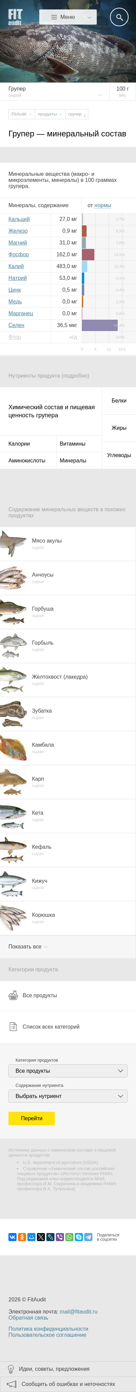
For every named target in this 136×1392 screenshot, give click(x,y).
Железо (18, 231)
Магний (17, 243)
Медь (15, 301)
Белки (119, 400)
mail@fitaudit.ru (78, 1312)
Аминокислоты (26, 460)
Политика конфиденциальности (48, 1329)
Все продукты (32, 995)
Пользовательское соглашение (47, 1335)
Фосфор (18, 254)
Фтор (14, 337)
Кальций (19, 219)
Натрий (17, 278)
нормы (102, 205)
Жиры (119, 428)
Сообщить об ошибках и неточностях (68, 1384)
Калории (19, 444)
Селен (16, 325)
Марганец (20, 313)
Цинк (14, 290)
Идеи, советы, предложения (54, 1369)
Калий (16, 266)
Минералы (73, 460)
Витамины (73, 444)
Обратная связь (28, 1318)
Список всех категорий (44, 1026)
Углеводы (119, 455)
